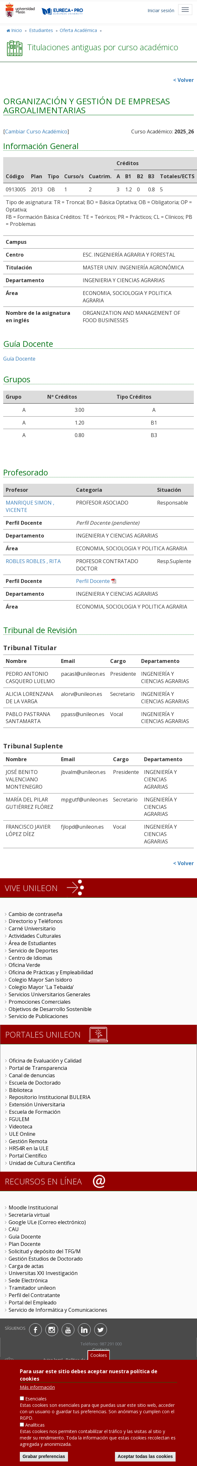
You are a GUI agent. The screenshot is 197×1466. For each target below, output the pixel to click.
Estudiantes (41, 30)
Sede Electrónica (28, 1280)
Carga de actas (26, 1266)
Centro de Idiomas (30, 957)
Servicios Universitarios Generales (49, 994)
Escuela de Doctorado (35, 1082)
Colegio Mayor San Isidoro (40, 979)
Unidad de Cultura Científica (42, 1163)
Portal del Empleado (33, 1302)
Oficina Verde (24, 964)
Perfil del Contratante (34, 1295)
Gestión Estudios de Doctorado (46, 1258)
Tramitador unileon (32, 1287)
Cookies (98, 1357)
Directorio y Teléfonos (36, 921)
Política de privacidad (86, 1360)
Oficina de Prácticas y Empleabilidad (51, 972)
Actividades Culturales (35, 935)
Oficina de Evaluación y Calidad (45, 1060)
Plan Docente (25, 1243)
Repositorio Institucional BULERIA (49, 1097)
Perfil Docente (93, 581)
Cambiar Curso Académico (36, 131)
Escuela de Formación (34, 1111)
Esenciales (36, 1401)
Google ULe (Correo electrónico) (47, 1222)
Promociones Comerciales (40, 1001)
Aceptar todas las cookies (145, 1458)
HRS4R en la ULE (29, 1148)
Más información (37, 1389)
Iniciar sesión (161, 10)
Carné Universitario (32, 928)
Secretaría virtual (29, 1214)
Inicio (16, 30)
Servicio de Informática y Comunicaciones (58, 1309)
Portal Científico (28, 1155)
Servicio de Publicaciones (38, 1016)
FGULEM (19, 1119)
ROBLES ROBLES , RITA (33, 561)
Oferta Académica (78, 30)
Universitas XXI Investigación (43, 1273)
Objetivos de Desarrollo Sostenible (50, 1009)
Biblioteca (21, 1090)
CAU (14, 1229)
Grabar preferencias (44, 1458)
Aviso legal (53, 1360)
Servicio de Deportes (33, 950)
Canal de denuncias (32, 1075)
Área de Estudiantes (32, 943)
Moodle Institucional (33, 1207)
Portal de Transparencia (38, 1068)
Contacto (101, 1349)
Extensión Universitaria (37, 1104)
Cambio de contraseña (35, 914)
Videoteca (20, 1126)
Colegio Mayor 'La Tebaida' (41, 987)
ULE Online (22, 1133)
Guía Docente (19, 358)
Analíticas (35, 1427)
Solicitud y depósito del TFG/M (45, 1251)
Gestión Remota (28, 1141)
